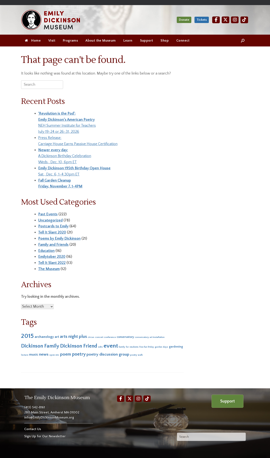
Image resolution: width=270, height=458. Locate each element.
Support (146, 40)
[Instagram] (235, 19)
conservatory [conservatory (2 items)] (125, 337)
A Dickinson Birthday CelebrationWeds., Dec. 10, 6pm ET (64, 156)
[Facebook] (216, 19)
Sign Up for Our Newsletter (45, 436)
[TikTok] (244, 19)
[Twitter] (225, 19)
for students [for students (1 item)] (132, 347)
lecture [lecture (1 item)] (24, 355)
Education (46, 251)
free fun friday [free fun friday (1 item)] (146, 347)
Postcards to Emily (53, 226)
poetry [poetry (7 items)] (79, 354)
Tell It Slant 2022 (52, 263)
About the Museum (100, 40)
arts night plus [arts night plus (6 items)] (73, 336)
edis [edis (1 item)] (100, 347)
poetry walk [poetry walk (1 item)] (136, 355)
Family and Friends (53, 245)
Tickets (202, 20)
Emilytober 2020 (51, 257)
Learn (127, 40)
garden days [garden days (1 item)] (161, 347)
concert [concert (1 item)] (99, 337)
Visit (51, 40)
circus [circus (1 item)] (91, 337)
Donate (184, 20)
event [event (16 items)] (111, 345)
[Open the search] (242, 40)
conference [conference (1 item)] (110, 337)
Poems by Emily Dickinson (59, 238)
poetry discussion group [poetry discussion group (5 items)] (107, 354)
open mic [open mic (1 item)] (54, 355)
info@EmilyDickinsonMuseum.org (49, 417)
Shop (165, 40)
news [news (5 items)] (44, 354)
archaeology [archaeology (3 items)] (44, 337)
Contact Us (32, 429)
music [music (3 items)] (33, 354)
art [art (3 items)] (57, 337)
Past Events (48, 214)
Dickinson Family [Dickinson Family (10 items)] (40, 346)
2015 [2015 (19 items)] (27, 336)
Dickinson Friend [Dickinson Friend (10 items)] (78, 346)
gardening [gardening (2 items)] (176, 346)
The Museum (49, 269)
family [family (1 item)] (122, 347)
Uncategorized (50, 220)
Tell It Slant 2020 (52, 232)
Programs (70, 40)
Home (33, 40)
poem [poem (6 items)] (65, 354)
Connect (183, 40)
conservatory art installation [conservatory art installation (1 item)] (150, 337)
